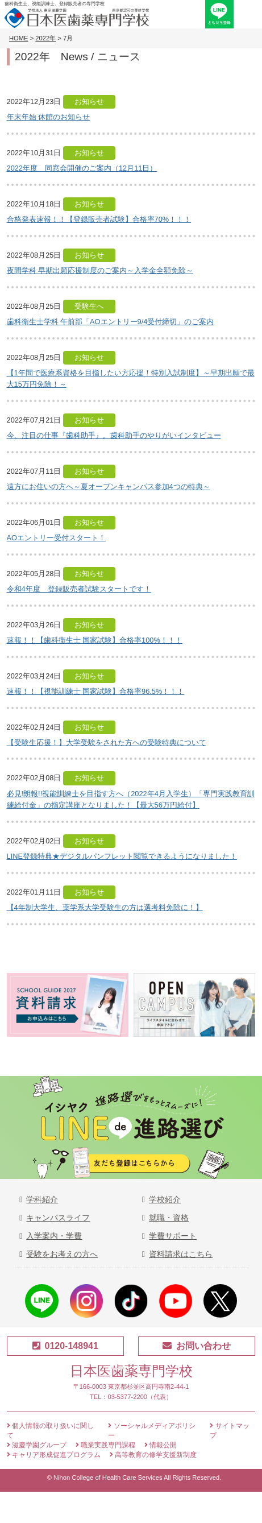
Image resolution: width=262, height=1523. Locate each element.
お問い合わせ (197, 1346)
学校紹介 (165, 1199)
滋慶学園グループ (36, 1445)
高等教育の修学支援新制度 (153, 1455)
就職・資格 (169, 1217)
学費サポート (173, 1235)
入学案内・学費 (54, 1235)
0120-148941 (65, 1346)
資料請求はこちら (181, 1254)
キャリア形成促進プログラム (54, 1455)
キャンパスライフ (58, 1217)
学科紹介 (42, 1199)
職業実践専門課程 (105, 1445)
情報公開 (160, 1445)
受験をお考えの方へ (62, 1254)
